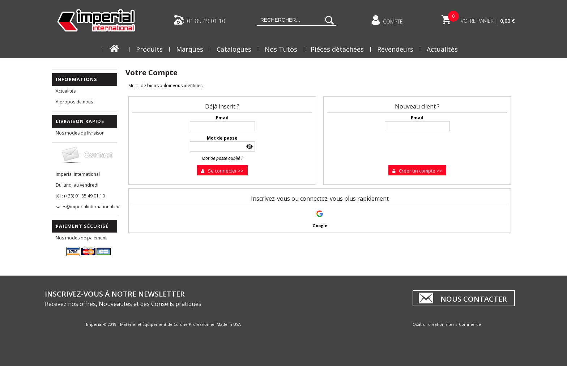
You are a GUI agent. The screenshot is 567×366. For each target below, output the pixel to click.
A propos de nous (74, 102)
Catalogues (234, 49)
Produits (149, 49)
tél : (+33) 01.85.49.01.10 (80, 196)
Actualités (442, 49)
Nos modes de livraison (80, 133)
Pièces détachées (337, 49)
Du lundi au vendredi (77, 185)
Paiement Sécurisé (82, 226)
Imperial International (78, 174)
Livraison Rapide (80, 121)
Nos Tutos (281, 49)
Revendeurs (395, 49)
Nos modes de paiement (81, 238)
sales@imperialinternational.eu (86, 207)
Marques (189, 49)
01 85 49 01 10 (206, 21)
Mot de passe (222, 138)
